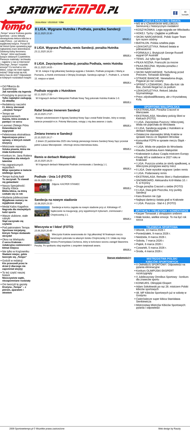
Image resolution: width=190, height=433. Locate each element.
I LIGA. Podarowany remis (151, 173)
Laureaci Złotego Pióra (15, 128)
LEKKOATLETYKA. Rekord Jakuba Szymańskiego (156, 92)
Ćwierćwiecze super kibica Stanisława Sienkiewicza (158, 300)
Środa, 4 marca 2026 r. (149, 251)
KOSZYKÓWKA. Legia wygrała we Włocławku (163, 29)
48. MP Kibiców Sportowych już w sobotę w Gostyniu (161, 294)
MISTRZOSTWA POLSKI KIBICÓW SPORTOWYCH (162, 260)
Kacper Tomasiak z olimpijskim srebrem (159, 213)
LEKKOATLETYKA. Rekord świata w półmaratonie (157, 48)
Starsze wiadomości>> (119, 257)
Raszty (177, 428)
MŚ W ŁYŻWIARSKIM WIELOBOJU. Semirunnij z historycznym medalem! (157, 25)
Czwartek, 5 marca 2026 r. (151, 247)
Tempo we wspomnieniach (15, 117)
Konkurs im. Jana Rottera (17, 158)
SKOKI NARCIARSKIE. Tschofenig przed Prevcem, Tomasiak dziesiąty (160, 73)
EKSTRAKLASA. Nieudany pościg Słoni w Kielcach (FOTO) (160, 117)
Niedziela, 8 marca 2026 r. (151, 237)
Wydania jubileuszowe (15, 200)
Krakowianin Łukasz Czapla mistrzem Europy (162, 153)
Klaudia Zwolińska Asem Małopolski (157, 150)
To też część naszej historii (16, 276)
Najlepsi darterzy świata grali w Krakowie (160, 199)
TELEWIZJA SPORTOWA (162, 227)
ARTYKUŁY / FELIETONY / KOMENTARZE (162, 210)
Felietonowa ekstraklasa (16, 138)
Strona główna (40, 22)
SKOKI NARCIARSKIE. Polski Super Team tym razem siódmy (161, 38)
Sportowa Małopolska (162, 106)
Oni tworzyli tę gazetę (14, 288)
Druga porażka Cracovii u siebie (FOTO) (159, 186)
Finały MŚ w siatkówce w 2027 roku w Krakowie (158, 158)
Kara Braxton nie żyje (148, 196)
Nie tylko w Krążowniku (15, 254)
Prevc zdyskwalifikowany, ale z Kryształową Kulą (161, 98)
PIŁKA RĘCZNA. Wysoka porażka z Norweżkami (157, 67)
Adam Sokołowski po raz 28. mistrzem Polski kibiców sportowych (162, 288)
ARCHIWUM (52, 22)
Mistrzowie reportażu (16, 149)
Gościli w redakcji (14, 264)
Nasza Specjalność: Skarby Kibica (14, 189)
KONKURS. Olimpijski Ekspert (153, 283)
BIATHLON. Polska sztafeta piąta (155, 42)
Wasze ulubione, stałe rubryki (15, 219)
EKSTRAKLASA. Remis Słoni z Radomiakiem (162, 176)
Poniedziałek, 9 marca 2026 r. (153, 233)
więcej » (127, 39)
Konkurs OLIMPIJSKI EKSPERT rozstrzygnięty (155, 272)
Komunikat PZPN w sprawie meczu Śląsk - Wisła (161, 142)
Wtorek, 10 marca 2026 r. (150, 229)
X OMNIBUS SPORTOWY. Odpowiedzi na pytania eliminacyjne (160, 266)
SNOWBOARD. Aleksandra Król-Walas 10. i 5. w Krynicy (161, 181)
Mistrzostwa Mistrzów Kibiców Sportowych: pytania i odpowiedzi (161, 306)
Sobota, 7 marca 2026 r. (150, 240)
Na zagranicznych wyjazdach (17, 168)
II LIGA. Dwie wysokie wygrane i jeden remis (162, 169)
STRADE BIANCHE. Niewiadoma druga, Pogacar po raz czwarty (159, 79)
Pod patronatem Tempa (16, 231)
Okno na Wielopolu (16, 243)
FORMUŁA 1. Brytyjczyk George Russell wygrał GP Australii (159, 54)
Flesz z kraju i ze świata (162, 20)
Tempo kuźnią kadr (15, 179)
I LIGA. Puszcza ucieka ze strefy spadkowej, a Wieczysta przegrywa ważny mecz (163, 165)
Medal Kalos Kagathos (16, 209)
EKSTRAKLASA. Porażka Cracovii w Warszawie (157, 111)
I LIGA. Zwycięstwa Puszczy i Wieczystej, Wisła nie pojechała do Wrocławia (160, 123)
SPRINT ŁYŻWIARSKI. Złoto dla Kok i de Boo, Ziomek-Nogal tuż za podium (160, 86)
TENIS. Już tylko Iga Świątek (153, 58)
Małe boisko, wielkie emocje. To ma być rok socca (161, 218)
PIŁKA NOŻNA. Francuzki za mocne (157, 62)
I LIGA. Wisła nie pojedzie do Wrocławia (159, 146)
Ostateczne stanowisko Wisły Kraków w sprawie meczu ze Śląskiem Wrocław (159, 135)
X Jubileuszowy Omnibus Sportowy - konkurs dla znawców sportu (162, 278)
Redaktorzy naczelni (14, 107)
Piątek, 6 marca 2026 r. (149, 244)
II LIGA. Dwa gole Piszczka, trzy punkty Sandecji (159, 191)
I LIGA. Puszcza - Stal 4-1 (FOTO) (156, 203)
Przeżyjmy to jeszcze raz (16, 98)
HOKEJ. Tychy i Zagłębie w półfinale (157, 33)
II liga (61, 22)
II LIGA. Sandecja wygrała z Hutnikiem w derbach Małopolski (159, 129)
